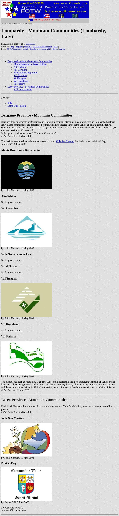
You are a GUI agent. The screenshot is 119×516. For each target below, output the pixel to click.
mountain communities (42, 46)
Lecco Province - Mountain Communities (28, 86)
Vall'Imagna (20, 78)
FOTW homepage (14, 49)
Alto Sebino (20, 67)
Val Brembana (21, 81)
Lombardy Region (17, 105)
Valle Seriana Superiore (25, 72)
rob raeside (30, 44)
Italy (10, 103)
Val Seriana (19, 84)
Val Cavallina (20, 69)
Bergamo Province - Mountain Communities (30, 61)
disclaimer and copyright (40, 49)
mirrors (62, 49)
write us (54, 49)
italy (12, 46)
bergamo (19, 46)
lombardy (28, 46)
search (25, 49)
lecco (55, 46)
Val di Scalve (20, 75)
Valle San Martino (23, 89)
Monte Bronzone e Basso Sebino (30, 64)
